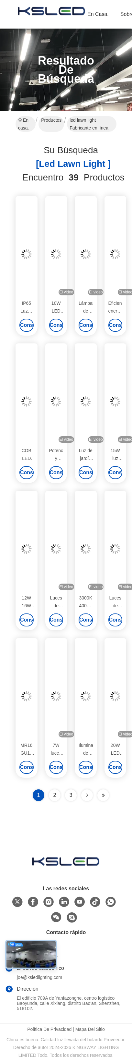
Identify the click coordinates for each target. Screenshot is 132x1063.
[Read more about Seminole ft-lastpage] (103, 795)
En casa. (98, 14)
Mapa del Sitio (90, 1029)
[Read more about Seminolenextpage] (87, 795)
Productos (51, 120)
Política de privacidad (49, 1029)
